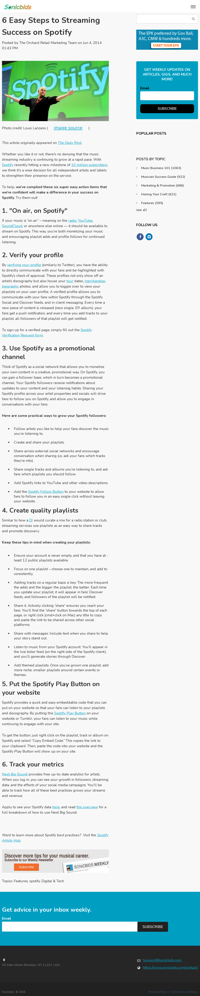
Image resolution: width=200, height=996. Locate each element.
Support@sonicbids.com (162, 960)
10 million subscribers (89, 164)
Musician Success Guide (163, 177)
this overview (87, 807)
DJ (31, 520)
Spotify (7, 164)
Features (21, 881)
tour (70, 281)
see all (141, 209)
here (56, 807)
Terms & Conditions (184, 992)
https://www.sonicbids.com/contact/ (170, 967)
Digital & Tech (53, 881)
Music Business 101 (161, 168)
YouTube (85, 220)
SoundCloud (12, 226)
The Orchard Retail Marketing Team (48, 42)
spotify (34, 881)
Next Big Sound (15, 774)
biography (10, 286)
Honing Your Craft (158, 194)
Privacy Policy (158, 992)
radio (72, 220)
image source (68, 127)
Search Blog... (193, 18)
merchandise (95, 281)
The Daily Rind (69, 142)
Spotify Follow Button (46, 491)
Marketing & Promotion (162, 185)
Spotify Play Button (70, 713)
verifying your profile (24, 265)
